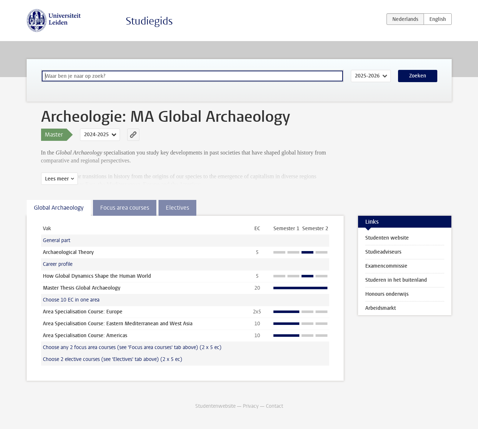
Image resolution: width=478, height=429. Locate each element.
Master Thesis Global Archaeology (81, 288)
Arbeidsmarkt (380, 308)
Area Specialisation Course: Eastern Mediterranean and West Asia (117, 323)
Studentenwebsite (215, 406)
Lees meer (57, 178)
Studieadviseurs (383, 252)
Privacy (251, 406)
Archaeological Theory (68, 252)
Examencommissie (386, 266)
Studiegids (149, 21)
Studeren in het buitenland (396, 280)
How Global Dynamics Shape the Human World (97, 276)
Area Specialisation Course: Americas (85, 335)
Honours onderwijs (386, 294)
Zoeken (417, 75)
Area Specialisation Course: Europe (82, 311)
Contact (274, 406)
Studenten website (387, 237)
